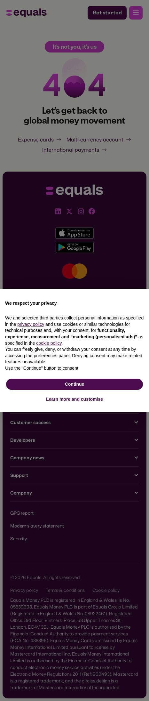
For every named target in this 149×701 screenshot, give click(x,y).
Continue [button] (74, 384)
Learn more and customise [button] (74, 399)
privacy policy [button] (30, 324)
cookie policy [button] (48, 343)
